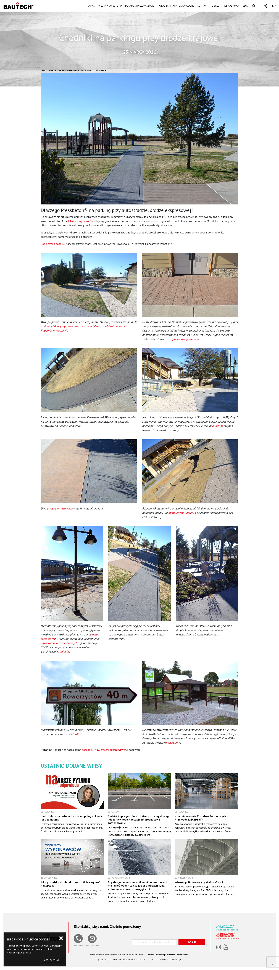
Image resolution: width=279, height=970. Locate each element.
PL (273, 5)
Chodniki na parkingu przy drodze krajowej (81, 70)
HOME (44, 70)
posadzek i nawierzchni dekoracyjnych (104, 749)
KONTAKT (203, 5)
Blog (51, 70)
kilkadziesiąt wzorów (80, 221)
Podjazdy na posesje (53, 244)
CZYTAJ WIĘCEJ (52, 959)
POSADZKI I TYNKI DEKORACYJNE (176, 5)
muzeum (217, 426)
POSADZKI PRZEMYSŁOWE (139, 5)
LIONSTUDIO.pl (175, 960)
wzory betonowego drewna (182, 339)
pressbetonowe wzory (60, 508)
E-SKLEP (216, 5)
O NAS (91, 5)
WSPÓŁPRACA (231, 5)
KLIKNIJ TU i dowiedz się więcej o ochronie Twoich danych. (162, 954)
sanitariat (64, 651)
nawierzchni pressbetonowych (59, 643)
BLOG (246, 5)
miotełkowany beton (180, 512)
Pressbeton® (71, 734)
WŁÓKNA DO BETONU (110, 5)
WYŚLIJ (192, 942)
